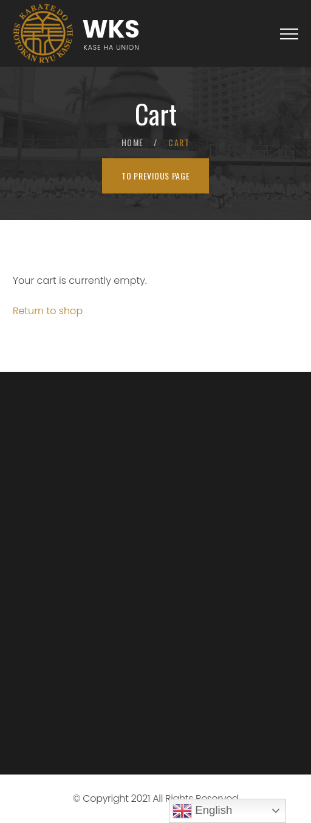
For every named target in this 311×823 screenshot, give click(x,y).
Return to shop (48, 311)
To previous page (155, 175)
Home (132, 142)
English (202, 811)
